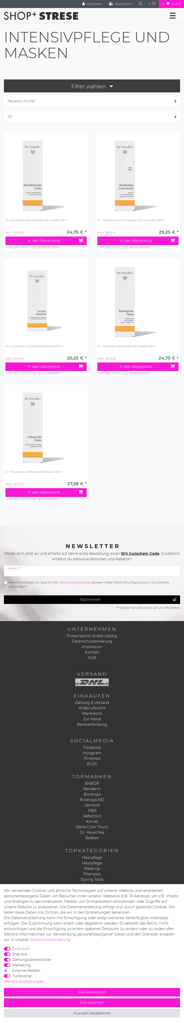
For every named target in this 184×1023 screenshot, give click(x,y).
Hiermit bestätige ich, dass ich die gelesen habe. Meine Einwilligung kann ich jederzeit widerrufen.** (89, 585)
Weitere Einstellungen (24, 981)
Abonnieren (128, 599)
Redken (92, 838)
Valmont (92, 805)
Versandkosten (48, 247)
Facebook (92, 747)
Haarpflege (92, 857)
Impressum (92, 646)
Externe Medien (26, 970)
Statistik (19, 954)
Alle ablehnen (92, 1002)
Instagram (92, 753)
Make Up (92, 868)
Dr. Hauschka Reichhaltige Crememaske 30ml (131, 220)
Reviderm (92, 788)
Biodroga (92, 794)
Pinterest (92, 758)
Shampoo (92, 874)
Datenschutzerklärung (92, 641)
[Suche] (140, 4)
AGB (92, 657)
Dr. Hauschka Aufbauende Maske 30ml (33, 472)
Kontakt (92, 652)
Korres (92, 821)
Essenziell (21, 948)
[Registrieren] (120, 4)
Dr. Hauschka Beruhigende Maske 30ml (126, 346)
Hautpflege (92, 863)
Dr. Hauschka (92, 832)
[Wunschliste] (152, 4)
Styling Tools (92, 879)
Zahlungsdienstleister (31, 959)
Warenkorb (92, 713)
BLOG (92, 764)
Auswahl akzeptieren (92, 1013)
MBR (92, 810)
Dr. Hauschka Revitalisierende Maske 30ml (36, 220)
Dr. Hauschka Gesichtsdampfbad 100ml (34, 346)
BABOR (92, 783)
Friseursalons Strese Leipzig (92, 636)
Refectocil (92, 816)
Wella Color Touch (92, 827)
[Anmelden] (92, 4)
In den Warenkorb (55, 240)
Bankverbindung (92, 724)
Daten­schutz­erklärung (50, 939)
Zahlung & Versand (92, 702)
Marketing (21, 965)
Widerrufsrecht (92, 708)
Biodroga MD (92, 799)
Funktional (22, 976)
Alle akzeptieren (92, 992)
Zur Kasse (92, 719)
